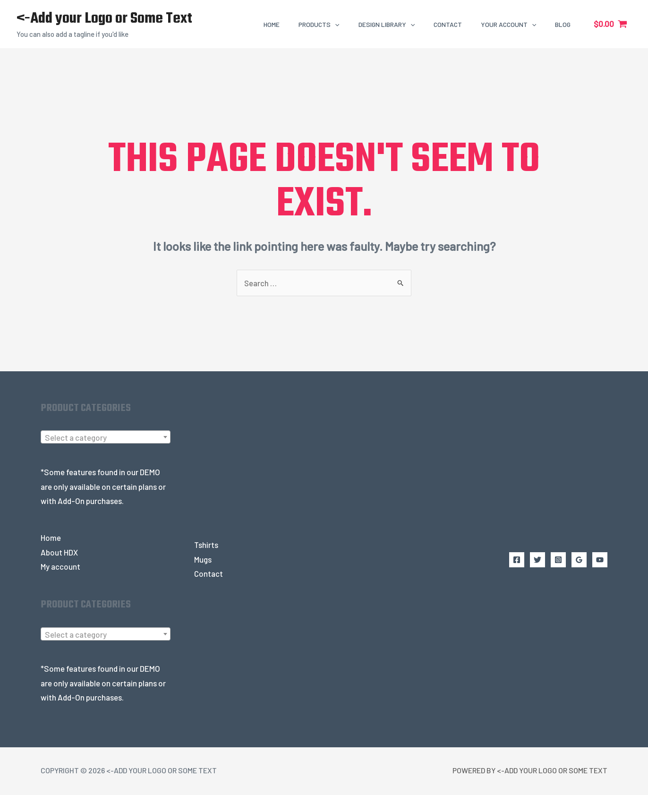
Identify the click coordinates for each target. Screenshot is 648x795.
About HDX (59, 552)
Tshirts (206, 545)
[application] (335, 24)
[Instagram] (558, 559)
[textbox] (105, 438)
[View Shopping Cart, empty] (610, 24)
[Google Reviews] (579, 559)
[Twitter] (537, 559)
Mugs (203, 559)
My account (61, 567)
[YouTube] (599, 559)
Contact (208, 574)
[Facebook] (516, 559)
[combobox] (106, 437)
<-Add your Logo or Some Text (104, 19)
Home (51, 538)
